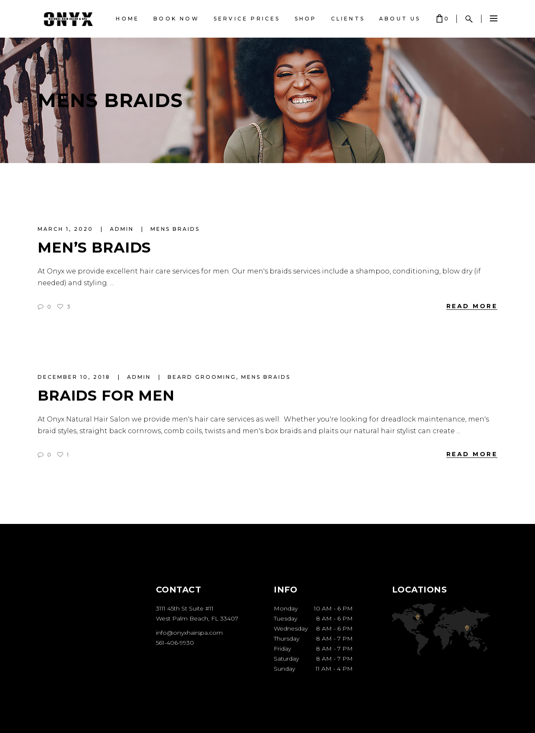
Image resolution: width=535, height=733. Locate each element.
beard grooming (202, 377)
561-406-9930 (175, 642)
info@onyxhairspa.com (189, 632)
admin (123, 229)
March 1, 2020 (67, 229)
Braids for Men (106, 395)
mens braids (175, 229)
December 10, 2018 (75, 377)
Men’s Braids (94, 247)
